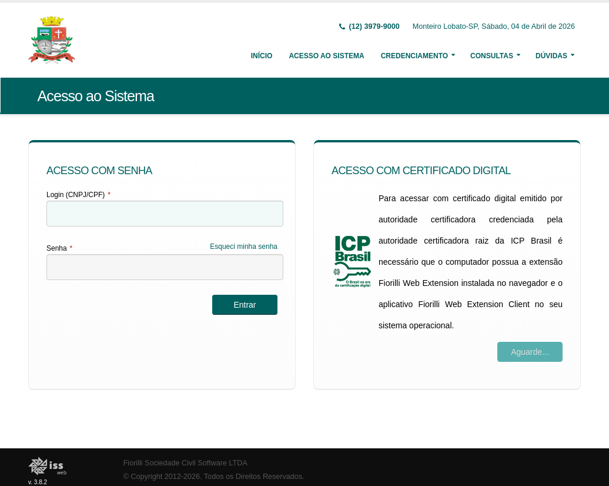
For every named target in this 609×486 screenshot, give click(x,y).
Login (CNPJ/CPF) (78, 195)
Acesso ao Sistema (326, 56)
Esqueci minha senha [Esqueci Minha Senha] (243, 246)
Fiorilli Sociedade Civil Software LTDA (185, 463)
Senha (59, 248)
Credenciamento (414, 56)
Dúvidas (551, 56)
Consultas (491, 56)
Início (262, 56)
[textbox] (164, 214)
